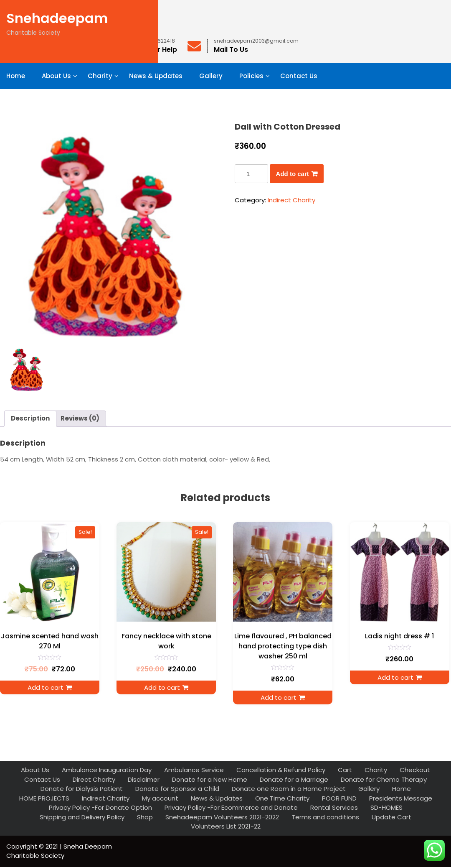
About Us (56, 75)
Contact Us (298, 75)
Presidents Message (400, 798)
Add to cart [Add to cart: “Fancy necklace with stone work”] (162, 687)
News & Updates (155, 75)
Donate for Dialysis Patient (82, 788)
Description (30, 418)
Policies (251, 75)
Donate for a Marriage (294, 779)
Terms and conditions (325, 817)
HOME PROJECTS (44, 798)
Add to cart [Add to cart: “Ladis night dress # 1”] (395, 677)
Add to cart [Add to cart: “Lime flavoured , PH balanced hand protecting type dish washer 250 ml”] (278, 697)
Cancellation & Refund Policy (280, 769)
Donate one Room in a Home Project (289, 788)
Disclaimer (144, 779)
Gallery (211, 75)
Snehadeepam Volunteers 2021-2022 (222, 817)
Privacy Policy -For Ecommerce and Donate (231, 807)
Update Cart (391, 817)
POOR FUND (339, 798)
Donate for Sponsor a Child (177, 788)
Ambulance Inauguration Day (107, 769)
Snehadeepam (57, 18)
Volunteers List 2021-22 (226, 826)
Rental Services (334, 807)
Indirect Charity (291, 200)
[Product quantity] (251, 173)
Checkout (415, 769)
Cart (345, 769)
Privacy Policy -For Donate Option (100, 807)
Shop (145, 817)
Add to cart (292, 173)
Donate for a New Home (209, 779)
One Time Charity (282, 798)
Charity (100, 75)
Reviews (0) (80, 418)
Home (15, 75)
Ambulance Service (194, 769)
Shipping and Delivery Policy (82, 817)
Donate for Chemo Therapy (384, 779)
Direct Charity (94, 779)
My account (160, 798)
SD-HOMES (386, 807)
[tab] (30, 419)
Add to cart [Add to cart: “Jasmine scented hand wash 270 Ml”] (45, 687)
